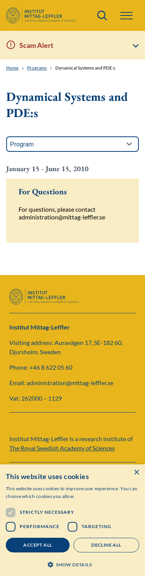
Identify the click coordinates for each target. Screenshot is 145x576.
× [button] (136, 473)
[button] (126, 15)
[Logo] (41, 15)
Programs (37, 68)
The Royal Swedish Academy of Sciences (62, 448)
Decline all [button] (106, 545)
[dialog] (72, 520)
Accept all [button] (37, 545)
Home (12, 68)
